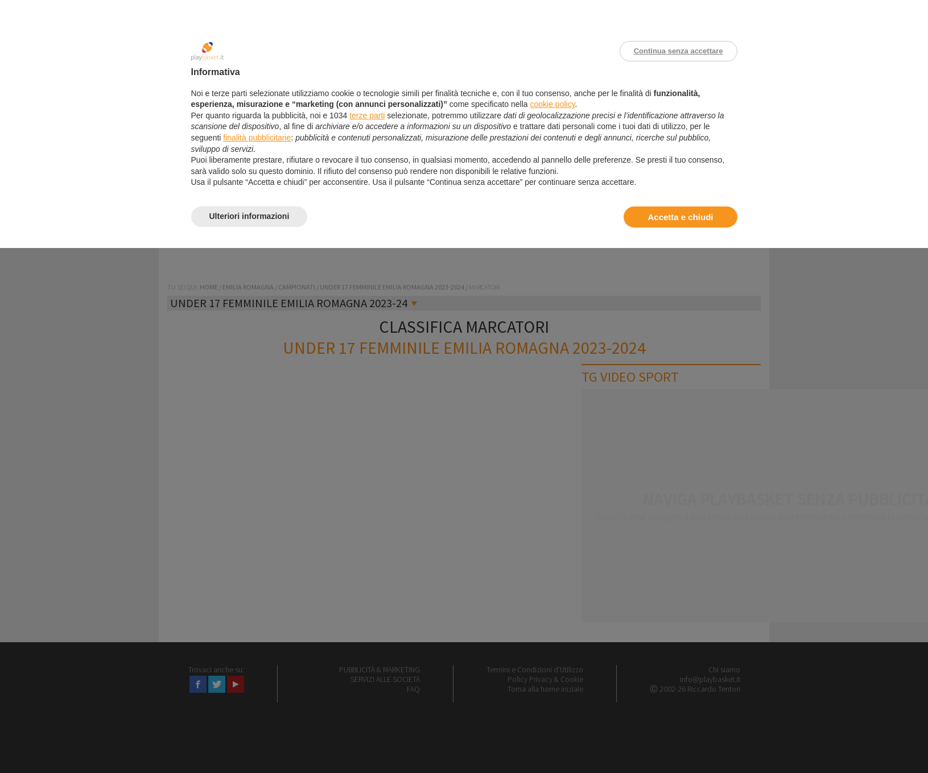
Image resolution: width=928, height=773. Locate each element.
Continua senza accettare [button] (678, 51)
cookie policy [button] (552, 104)
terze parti (367, 115)
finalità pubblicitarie (257, 137)
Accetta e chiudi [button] (680, 217)
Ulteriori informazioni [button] (249, 216)
